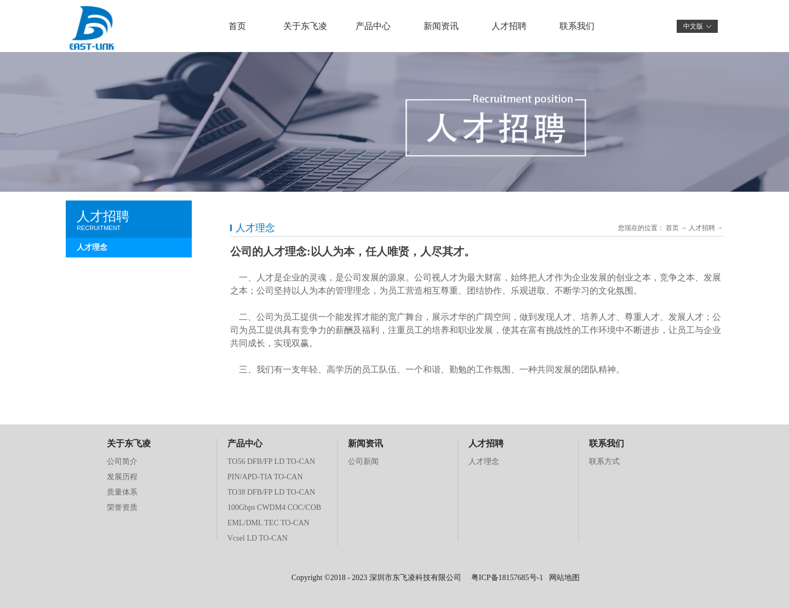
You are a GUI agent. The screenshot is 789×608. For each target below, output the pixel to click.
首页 (237, 26)
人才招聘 (702, 228)
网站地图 (562, 577)
